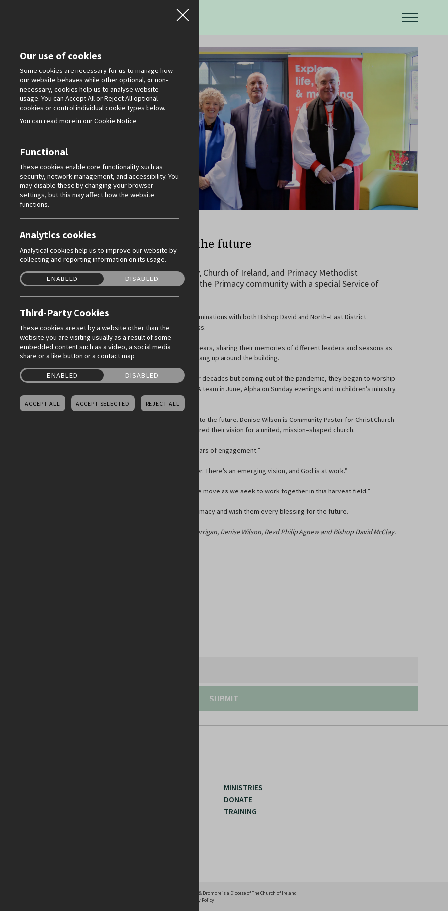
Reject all (163, 404)
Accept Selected (103, 404)
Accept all (42, 404)
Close (183, 12)
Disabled (142, 278)
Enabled (62, 278)
